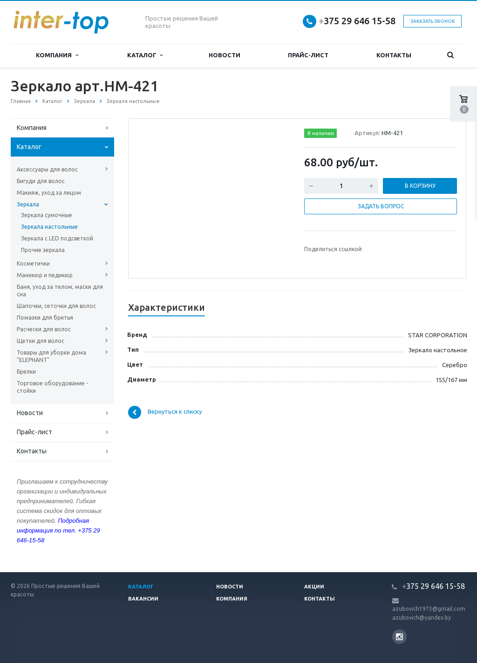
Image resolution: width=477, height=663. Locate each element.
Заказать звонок (432, 21)
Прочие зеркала (43, 250)
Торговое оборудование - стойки (52, 387)
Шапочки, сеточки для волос (56, 306)
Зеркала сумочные (46, 215)
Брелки (26, 372)
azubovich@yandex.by (421, 618)
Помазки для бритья (45, 317)
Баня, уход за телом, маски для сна (60, 290)
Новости (224, 55)
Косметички (33, 263)
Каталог (145, 55)
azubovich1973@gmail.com (428, 609)
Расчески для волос (44, 329)
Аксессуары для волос (47, 169)
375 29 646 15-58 (357, 21)
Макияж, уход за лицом (49, 193)
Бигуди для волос (41, 181)
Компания (57, 55)
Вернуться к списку (165, 412)
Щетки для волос (40, 341)
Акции (314, 586)
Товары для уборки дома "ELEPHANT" (51, 356)
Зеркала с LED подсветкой (57, 238)
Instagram (399, 637)
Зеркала (28, 204)
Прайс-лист (308, 55)
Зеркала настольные (49, 227)
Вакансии (143, 598)
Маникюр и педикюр (45, 275)
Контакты (393, 55)
